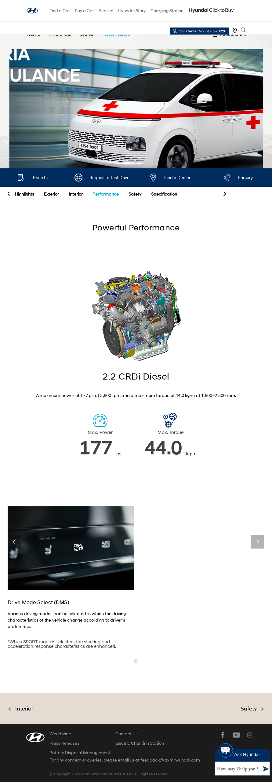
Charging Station (167, 10)
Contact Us (126, 733)
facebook (223, 735)
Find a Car (59, 10)
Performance (105, 193)
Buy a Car (84, 10)
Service (106, 10)
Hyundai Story (132, 10)
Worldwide (60, 733)
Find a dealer (235, 31)
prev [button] (9, 194)
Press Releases (64, 743)
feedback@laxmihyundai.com (170, 760)
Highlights (24, 193)
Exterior (51, 193)
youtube (236, 735)
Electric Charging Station (139, 743)
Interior (76, 193)
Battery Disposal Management (79, 752)
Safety (135, 193)
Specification (164, 193)
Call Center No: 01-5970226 (202, 31)
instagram (249, 735)
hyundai (32, 10)
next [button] (224, 194)
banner (136, 661)
